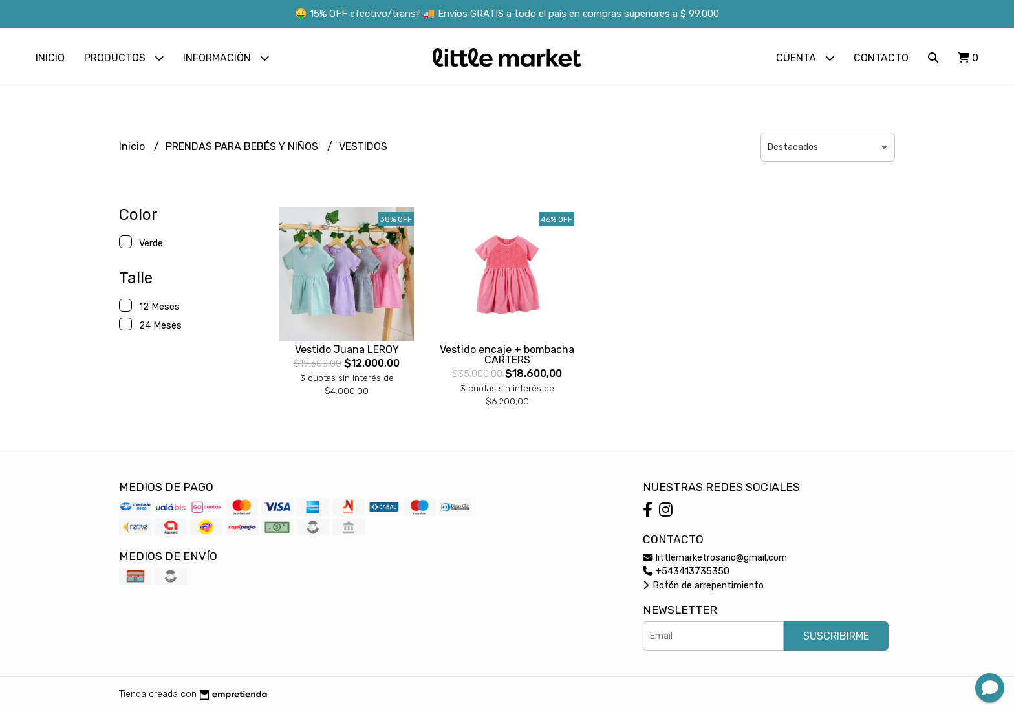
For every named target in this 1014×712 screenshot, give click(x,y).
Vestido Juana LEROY (347, 349)
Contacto (881, 58)
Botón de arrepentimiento (703, 585)
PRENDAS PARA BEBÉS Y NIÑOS (243, 146)
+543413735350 (686, 571)
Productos (124, 57)
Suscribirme (836, 636)
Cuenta (805, 57)
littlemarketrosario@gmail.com (715, 557)
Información (226, 57)
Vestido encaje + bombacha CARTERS (507, 354)
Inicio (50, 58)
